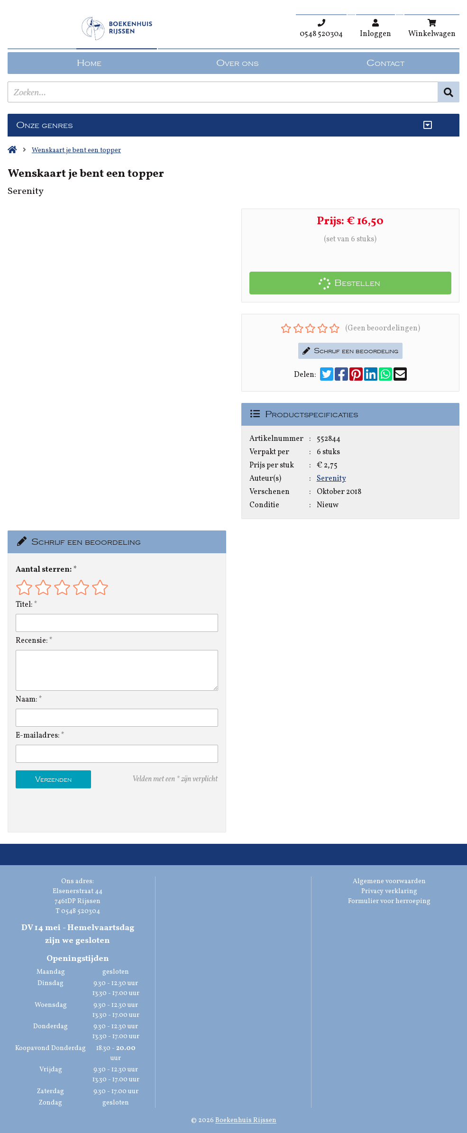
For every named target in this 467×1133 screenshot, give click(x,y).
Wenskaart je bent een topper (76, 150)
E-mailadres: (38, 736)
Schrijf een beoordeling (350, 351)
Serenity (331, 479)
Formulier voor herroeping (389, 901)
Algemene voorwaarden (389, 881)
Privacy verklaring (389, 891)
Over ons (237, 63)
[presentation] (76, 810)
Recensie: (32, 641)
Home (89, 63)
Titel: (24, 605)
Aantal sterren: (44, 570)
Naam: (26, 699)
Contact (385, 63)
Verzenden (53, 779)
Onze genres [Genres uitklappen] (44, 125)
